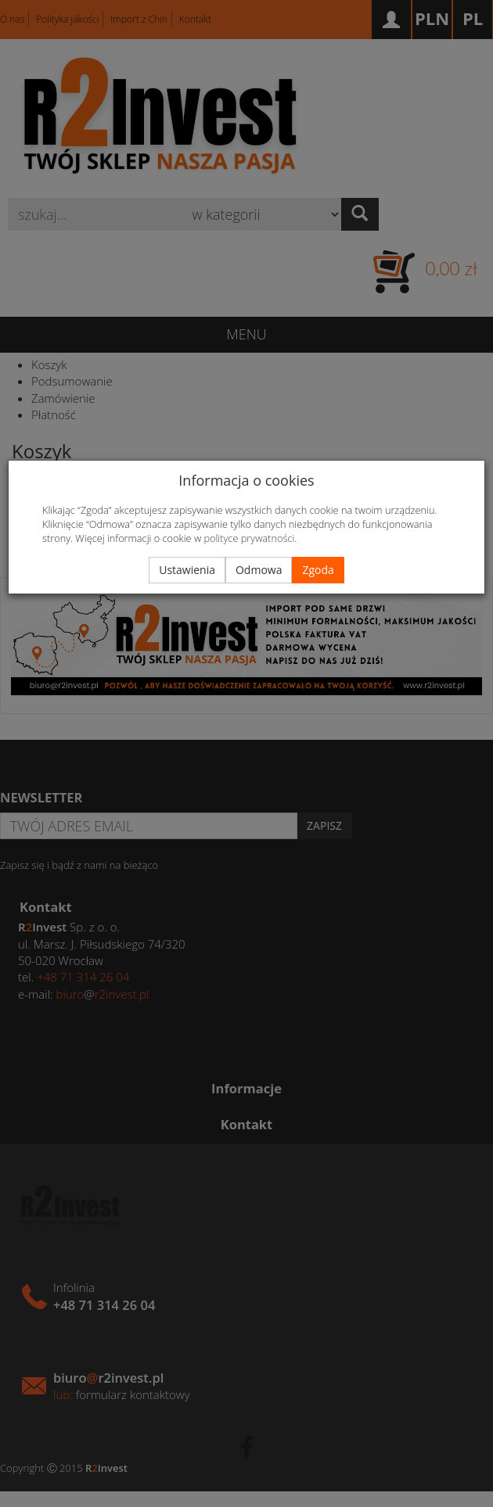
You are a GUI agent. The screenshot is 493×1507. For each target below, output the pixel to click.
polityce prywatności (248, 538)
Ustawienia (187, 569)
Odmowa (259, 569)
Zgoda (317, 569)
